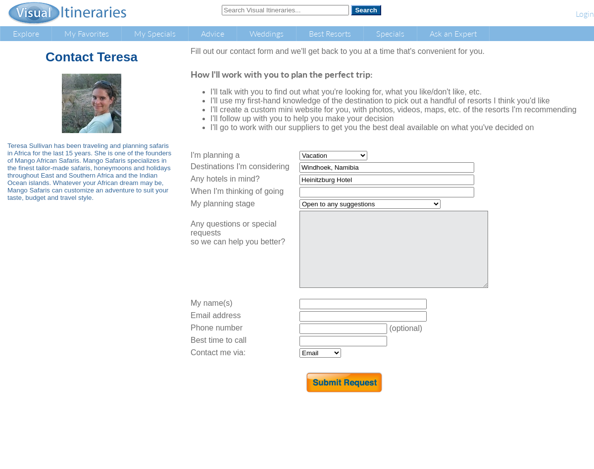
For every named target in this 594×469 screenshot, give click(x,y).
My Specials (155, 33)
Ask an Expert (453, 33)
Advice (212, 33)
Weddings (266, 33)
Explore (26, 33)
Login (585, 13)
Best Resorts (330, 33)
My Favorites (86, 33)
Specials (390, 33)
